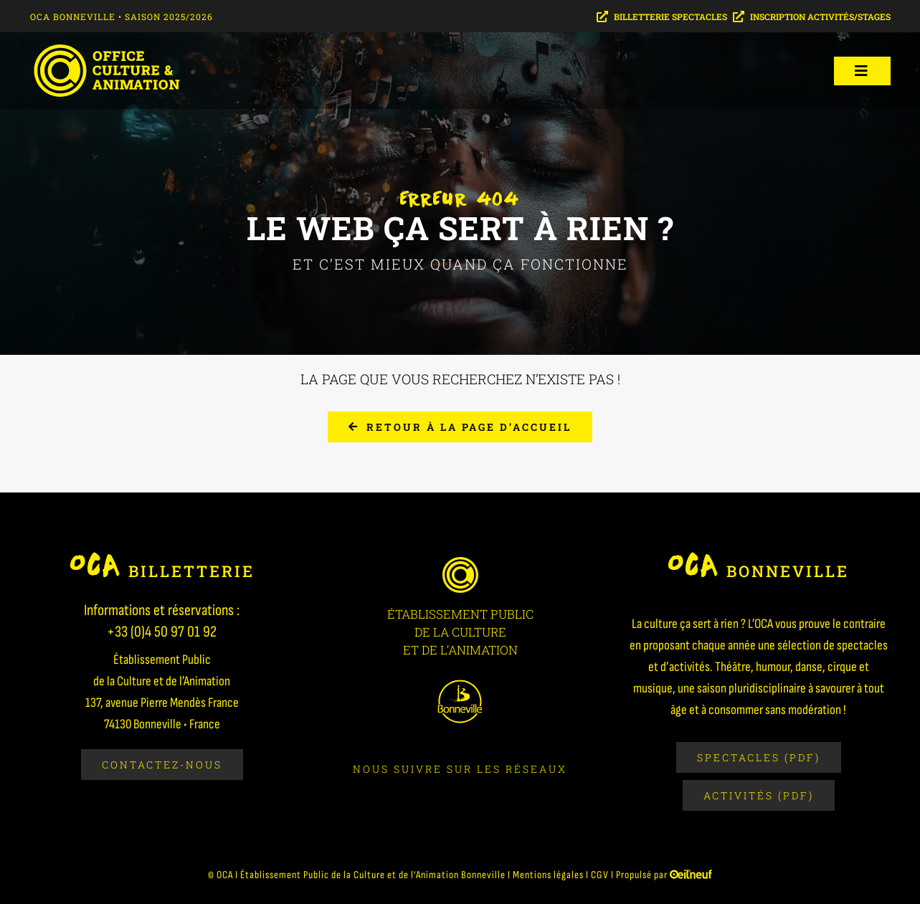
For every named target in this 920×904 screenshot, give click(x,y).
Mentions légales (548, 875)
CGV (600, 875)
